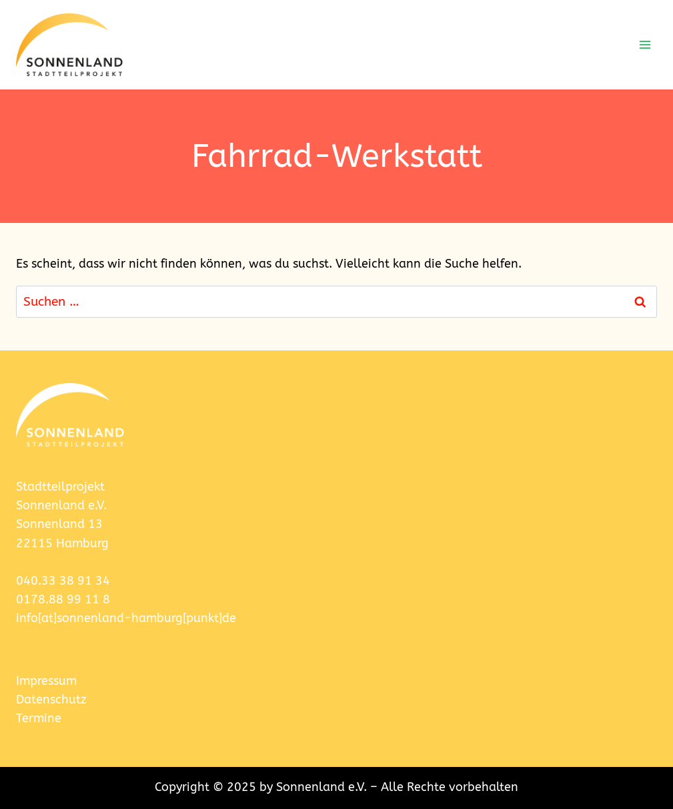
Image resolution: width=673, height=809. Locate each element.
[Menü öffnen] (644, 44)
